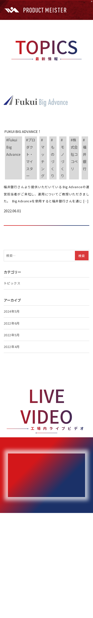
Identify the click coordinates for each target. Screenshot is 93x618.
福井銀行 (84, 157)
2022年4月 (12, 346)
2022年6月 (12, 323)
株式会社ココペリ (74, 154)
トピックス (12, 283)
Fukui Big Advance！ (22, 131)
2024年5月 (12, 311)
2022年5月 (12, 335)
